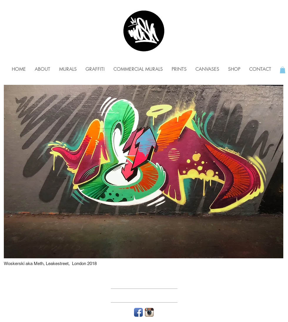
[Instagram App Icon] (149, 312)
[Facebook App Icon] (138, 312)
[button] (282, 70)
